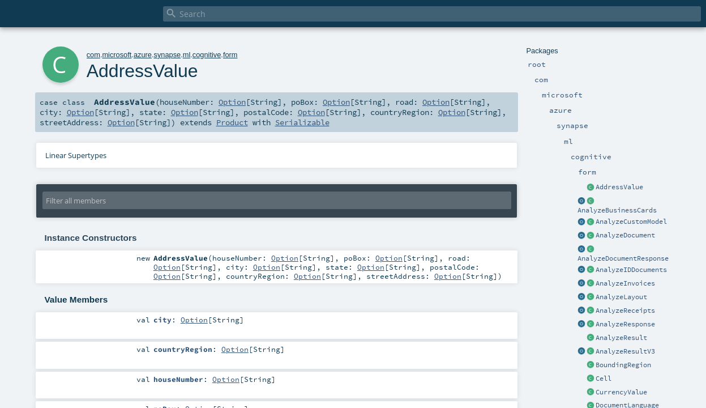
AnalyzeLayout (621, 297)
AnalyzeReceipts (625, 310)
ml (187, 54)
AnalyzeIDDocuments (631, 270)
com (93, 54)
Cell (603, 378)
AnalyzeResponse (625, 324)
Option (232, 102)
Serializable (302, 122)
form (230, 54)
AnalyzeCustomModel (631, 222)
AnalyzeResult (621, 338)
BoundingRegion (623, 365)
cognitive (206, 54)
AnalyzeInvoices (625, 283)
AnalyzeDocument (625, 235)
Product (232, 122)
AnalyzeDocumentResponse (623, 258)
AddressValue (619, 187)
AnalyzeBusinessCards (617, 210)
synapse (167, 54)
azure (143, 54)
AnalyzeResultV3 (625, 351)
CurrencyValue (621, 392)
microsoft (116, 54)
